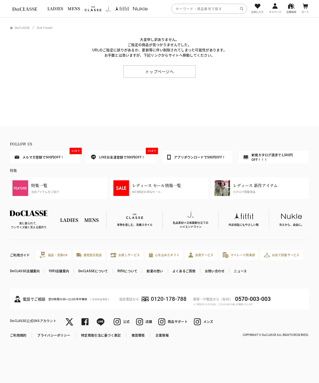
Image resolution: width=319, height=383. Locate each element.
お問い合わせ (215, 270)
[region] (159, 8)
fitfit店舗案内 (59, 270)
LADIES (55, 8)
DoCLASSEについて (93, 270)
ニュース (240, 270)
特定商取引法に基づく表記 (101, 335)
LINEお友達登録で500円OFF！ (123, 155)
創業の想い (155, 270)
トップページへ (159, 71)
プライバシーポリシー (53, 335)
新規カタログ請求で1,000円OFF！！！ (268, 157)
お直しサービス (125, 255)
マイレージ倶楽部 (239, 255)
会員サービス (201, 255)
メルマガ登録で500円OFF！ (47, 155)
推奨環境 (138, 335)
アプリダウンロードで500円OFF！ (196, 157)
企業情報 (162, 335)
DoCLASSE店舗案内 (25, 270)
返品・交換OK (54, 255)
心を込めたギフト (164, 255)
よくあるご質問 (184, 270)
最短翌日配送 (89, 255)
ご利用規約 (18, 335)
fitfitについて (127, 270)
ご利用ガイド (20, 255)
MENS (74, 8)
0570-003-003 (253, 299)
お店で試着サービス (282, 255)
